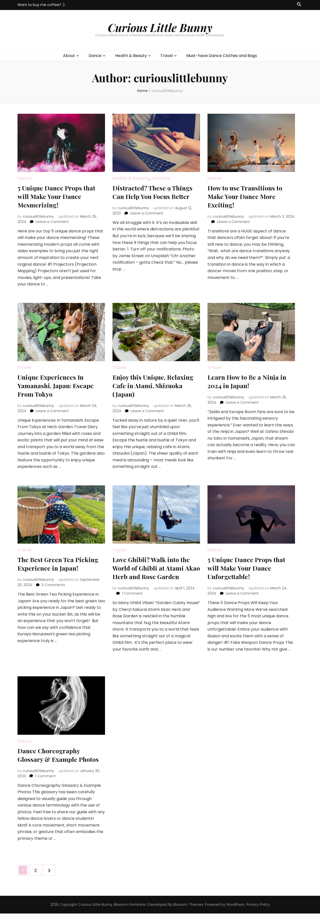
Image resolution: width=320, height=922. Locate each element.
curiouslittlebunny (38, 216)
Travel (166, 55)
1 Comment (132, 601)
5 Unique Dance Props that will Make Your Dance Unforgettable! (250, 568)
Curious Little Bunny (160, 27)
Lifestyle (161, 178)
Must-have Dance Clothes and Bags (221, 55)
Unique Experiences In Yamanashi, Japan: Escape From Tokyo (59, 385)
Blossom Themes (188, 913)
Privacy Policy (258, 913)
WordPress (235, 913)
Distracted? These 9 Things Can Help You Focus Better (156, 192)
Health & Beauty (131, 55)
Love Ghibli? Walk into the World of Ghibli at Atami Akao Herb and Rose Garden (155, 572)
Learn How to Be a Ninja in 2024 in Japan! (251, 381)
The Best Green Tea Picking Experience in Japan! (53, 568)
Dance (95, 55)
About (69, 55)
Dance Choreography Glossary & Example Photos (52, 759)
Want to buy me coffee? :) (41, 4)
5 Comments (53, 593)
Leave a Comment (52, 221)
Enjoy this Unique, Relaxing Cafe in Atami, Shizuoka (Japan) (150, 385)
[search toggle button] (299, 4)
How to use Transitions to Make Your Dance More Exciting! (249, 196)
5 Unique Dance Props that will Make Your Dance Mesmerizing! (60, 196)
